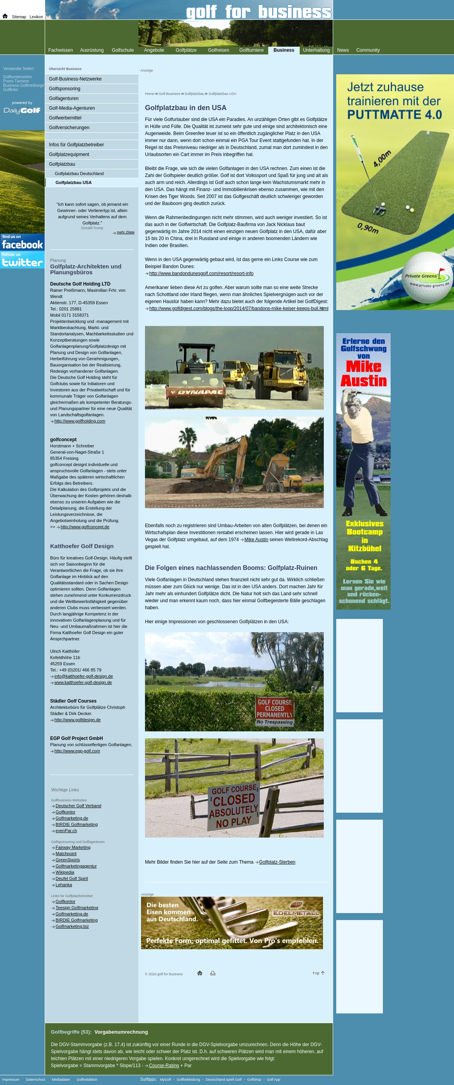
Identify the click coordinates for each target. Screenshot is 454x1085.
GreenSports (68, 859)
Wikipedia (65, 872)
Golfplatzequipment (69, 154)
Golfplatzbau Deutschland (79, 173)
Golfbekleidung (188, 1079)
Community (368, 50)
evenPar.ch (66, 830)
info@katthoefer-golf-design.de (83, 676)
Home (149, 94)
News (343, 50)
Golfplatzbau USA (223, 94)
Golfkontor (65, 812)
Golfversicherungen (69, 127)
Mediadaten (61, 1079)
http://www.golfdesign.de (77, 719)
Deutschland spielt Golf (224, 1079)
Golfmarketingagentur (76, 866)
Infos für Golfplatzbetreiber (76, 144)
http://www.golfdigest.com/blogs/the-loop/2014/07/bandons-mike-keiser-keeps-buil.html (238, 308)
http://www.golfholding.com (79, 421)
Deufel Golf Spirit (72, 878)
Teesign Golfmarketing (77, 907)
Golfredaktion (87, 1079)
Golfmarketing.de (72, 818)
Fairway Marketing (73, 847)
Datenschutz (35, 1079)
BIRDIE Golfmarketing (77, 824)
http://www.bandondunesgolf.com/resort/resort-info (201, 273)
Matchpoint (66, 853)
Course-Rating (164, 1065)
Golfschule (123, 50)
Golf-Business (169, 94)
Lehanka (64, 884)
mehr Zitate (125, 232)
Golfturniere (251, 50)
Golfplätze (186, 50)
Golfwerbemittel (65, 118)
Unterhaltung (316, 50)
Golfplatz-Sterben (277, 862)
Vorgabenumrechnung (121, 1032)
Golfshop (254, 1079)
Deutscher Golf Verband (78, 805)
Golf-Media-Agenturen (72, 108)
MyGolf (165, 1079)
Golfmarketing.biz (72, 926)
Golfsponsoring (64, 88)
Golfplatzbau (194, 94)
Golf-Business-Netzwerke (75, 79)
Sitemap (19, 17)
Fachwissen (60, 50)
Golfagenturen (64, 98)
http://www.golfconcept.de (85, 526)
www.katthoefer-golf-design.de (83, 682)
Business (284, 50)
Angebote (154, 50)
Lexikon (36, 17)
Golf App (274, 1079)
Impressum (11, 1079)
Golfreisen (218, 50)
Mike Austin (256, 539)
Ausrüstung (92, 50)
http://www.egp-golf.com (77, 750)
